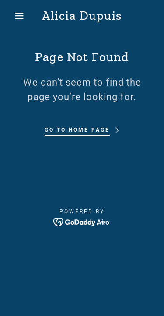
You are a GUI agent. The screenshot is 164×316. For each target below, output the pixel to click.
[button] (12, 16)
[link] (82, 15)
